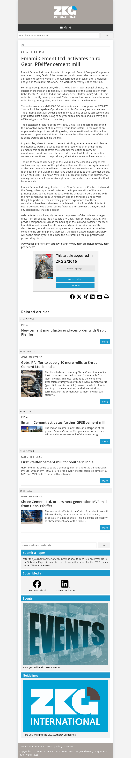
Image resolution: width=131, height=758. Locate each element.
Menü (67, 27)
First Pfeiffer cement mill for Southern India (57, 462)
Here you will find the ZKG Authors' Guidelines (49, 734)
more (105, 341)
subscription (75, 279)
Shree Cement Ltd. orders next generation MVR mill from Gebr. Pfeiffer (64, 503)
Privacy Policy (54, 746)
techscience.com (48, 751)
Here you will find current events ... (43, 667)
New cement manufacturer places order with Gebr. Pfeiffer (63, 332)
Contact (68, 746)
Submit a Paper (36, 562)
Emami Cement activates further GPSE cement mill (63, 422)
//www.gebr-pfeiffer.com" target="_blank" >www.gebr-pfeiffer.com (59, 243)
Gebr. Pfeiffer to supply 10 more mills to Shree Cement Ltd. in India (59, 364)
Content (75, 285)
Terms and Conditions (32, 746)
